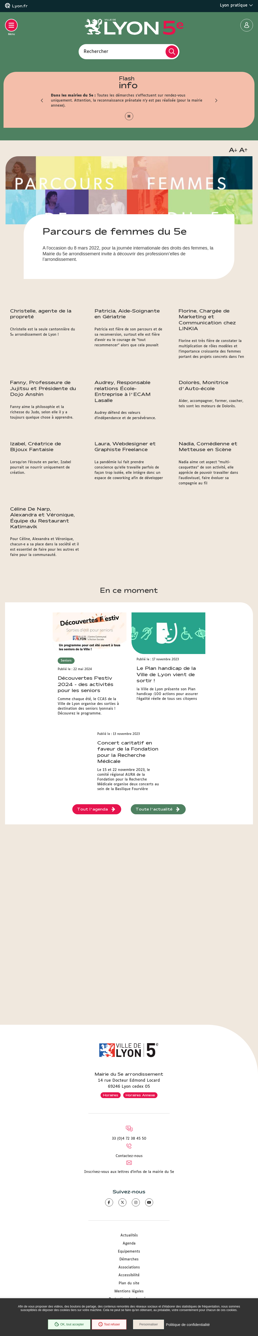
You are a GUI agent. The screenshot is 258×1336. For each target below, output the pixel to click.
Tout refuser (109, 1324)
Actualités (129, 1235)
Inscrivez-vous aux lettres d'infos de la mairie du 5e (129, 1172)
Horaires (110, 1095)
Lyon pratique (236, 5)
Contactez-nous (129, 1156)
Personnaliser (148, 1324)
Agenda (129, 1243)
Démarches (129, 1259)
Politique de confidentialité (188, 1324)
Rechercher (96, 51)
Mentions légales (129, 1291)
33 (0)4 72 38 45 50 (129, 1138)
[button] (42, 100)
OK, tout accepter (69, 1324)
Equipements (129, 1251)
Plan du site (129, 1283)
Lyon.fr (20, 6)
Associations (129, 1267)
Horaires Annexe (140, 1095)
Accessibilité (129, 1275)
